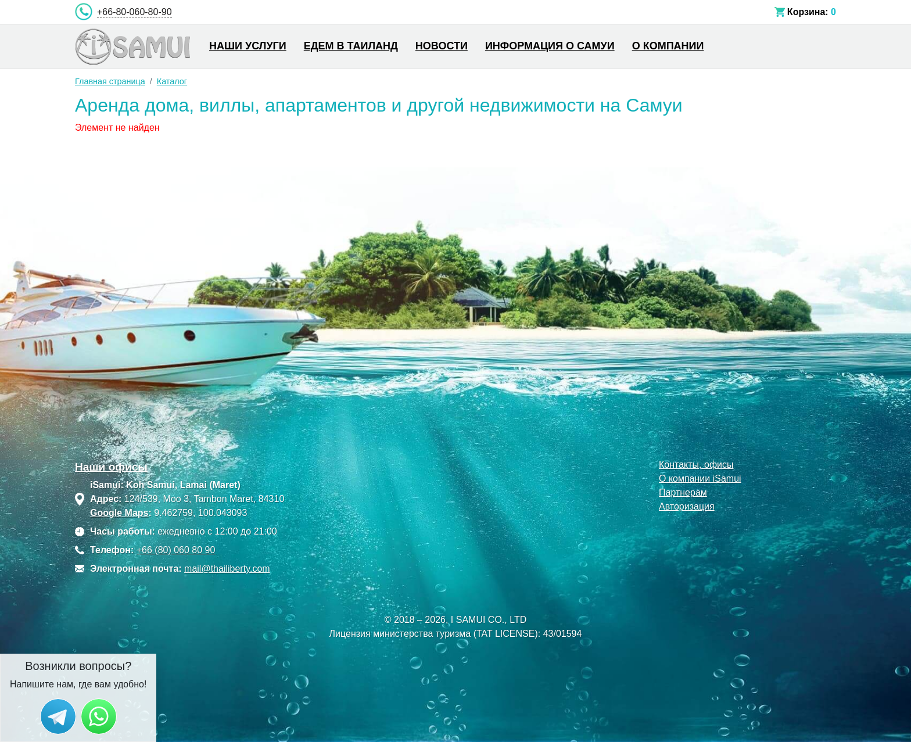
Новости (441, 46)
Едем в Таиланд (351, 46)
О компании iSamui (700, 478)
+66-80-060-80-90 (134, 12)
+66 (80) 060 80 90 (176, 550)
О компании (668, 46)
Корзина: (807, 12)
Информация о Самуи (550, 46)
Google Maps (119, 513)
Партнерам (683, 492)
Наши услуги (247, 46)
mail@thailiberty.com (227, 568)
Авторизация (687, 506)
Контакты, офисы (696, 464)
